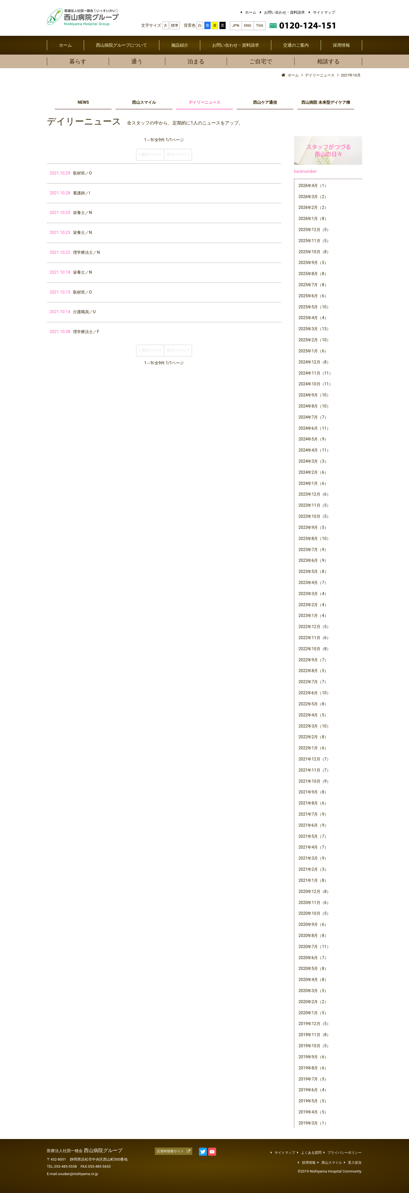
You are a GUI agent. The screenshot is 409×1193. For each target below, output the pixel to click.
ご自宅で (260, 61)
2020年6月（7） (313, 957)
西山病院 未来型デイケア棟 (325, 102)
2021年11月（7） (315, 770)
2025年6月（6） (313, 296)
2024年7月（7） (313, 417)
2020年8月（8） (313, 935)
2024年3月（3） (313, 461)
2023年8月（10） (315, 538)
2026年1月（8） (313, 218)
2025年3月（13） (315, 329)
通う (137, 61)
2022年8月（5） (313, 670)
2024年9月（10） (315, 395)
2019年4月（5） (313, 1112)
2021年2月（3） (313, 869)
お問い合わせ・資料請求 (284, 12)
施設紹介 (179, 45)
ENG (247, 25)
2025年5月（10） (315, 307)
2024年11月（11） (316, 373)
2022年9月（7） (313, 660)
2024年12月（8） (315, 362)
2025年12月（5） (315, 229)
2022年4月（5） (313, 715)
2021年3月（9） (313, 858)
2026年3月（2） (313, 196)
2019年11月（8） (315, 1034)
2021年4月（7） (313, 847)
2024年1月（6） (313, 483)
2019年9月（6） (313, 1057)
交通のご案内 (296, 45)
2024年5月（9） (313, 439)
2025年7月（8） (313, 284)
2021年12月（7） (315, 759)
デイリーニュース (204, 102)
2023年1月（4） (313, 615)
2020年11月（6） (315, 902)
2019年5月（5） (313, 1101)
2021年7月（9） (313, 814)
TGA (259, 25)
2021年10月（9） (315, 781)
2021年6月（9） (313, 825)
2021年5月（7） (313, 836)
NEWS (83, 102)
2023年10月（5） (315, 516)
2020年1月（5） (313, 1013)
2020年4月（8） (313, 979)
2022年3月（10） (315, 726)
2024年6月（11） (315, 428)
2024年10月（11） (316, 384)
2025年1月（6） (313, 351)
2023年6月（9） (313, 560)
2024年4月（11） (315, 450)
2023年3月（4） (313, 593)
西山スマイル (144, 102)
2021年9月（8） (313, 792)
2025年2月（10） (315, 340)
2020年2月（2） (313, 1001)
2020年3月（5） (313, 990)
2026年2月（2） (313, 207)
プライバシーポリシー (344, 1153)
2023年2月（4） (313, 604)
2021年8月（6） (313, 803)
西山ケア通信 (265, 102)
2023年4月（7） (313, 582)
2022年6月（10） (315, 693)
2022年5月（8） (313, 704)
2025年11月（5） (315, 240)
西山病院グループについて (121, 45)
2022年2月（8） (313, 737)
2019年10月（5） (315, 1046)
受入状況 (355, 1163)
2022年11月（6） (315, 637)
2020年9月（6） (313, 924)
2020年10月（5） (315, 913)
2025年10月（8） (315, 252)
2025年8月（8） (313, 273)
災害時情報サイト (170, 1151)
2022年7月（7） (313, 681)
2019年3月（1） (313, 1123)
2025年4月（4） (313, 317)
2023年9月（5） (313, 527)
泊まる (195, 61)
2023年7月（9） (313, 549)
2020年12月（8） (315, 891)
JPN (235, 25)
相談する (328, 61)
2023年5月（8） (313, 571)
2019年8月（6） (313, 1068)
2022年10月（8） (315, 649)
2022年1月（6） (313, 748)
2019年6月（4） (313, 1090)
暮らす (77, 61)
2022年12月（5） (315, 626)
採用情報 (341, 45)
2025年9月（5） (313, 262)
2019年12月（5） (315, 1023)
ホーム (250, 12)
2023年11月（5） (315, 505)
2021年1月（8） (313, 880)
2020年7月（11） (315, 946)
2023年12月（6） (315, 494)
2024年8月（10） (315, 406)
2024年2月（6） (313, 472)
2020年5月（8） (313, 968)
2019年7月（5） (313, 1079)
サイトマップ (324, 12)
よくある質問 (311, 1153)
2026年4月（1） (313, 185)
